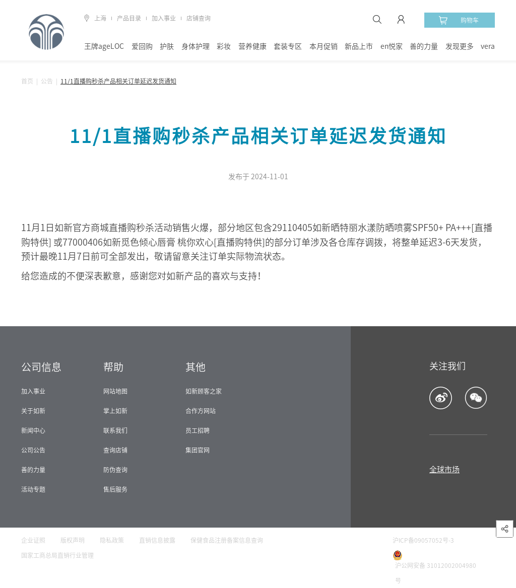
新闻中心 (33, 430)
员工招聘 (197, 430)
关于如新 (33, 411)
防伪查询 (115, 470)
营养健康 (252, 46)
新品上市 (359, 46)
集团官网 (197, 450)
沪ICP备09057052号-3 (423, 540)
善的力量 (424, 46)
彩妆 (224, 46)
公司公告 (33, 450)
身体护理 (195, 46)
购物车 (458, 20)
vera (488, 46)
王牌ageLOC (104, 46)
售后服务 (115, 489)
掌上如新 (115, 411)
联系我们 (115, 430)
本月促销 (323, 46)
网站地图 (115, 391)
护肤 (167, 46)
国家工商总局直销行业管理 (57, 555)
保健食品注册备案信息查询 (226, 540)
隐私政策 (112, 540)
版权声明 (72, 540)
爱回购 (142, 46)
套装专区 (288, 46)
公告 (47, 81)
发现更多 (459, 46)
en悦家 (391, 46)
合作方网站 (200, 411)
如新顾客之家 (203, 391)
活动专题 (33, 489)
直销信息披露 (157, 540)
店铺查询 (198, 18)
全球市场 (444, 469)
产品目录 (129, 18)
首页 (27, 81)
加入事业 (164, 18)
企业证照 (33, 540)
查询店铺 (115, 450)
